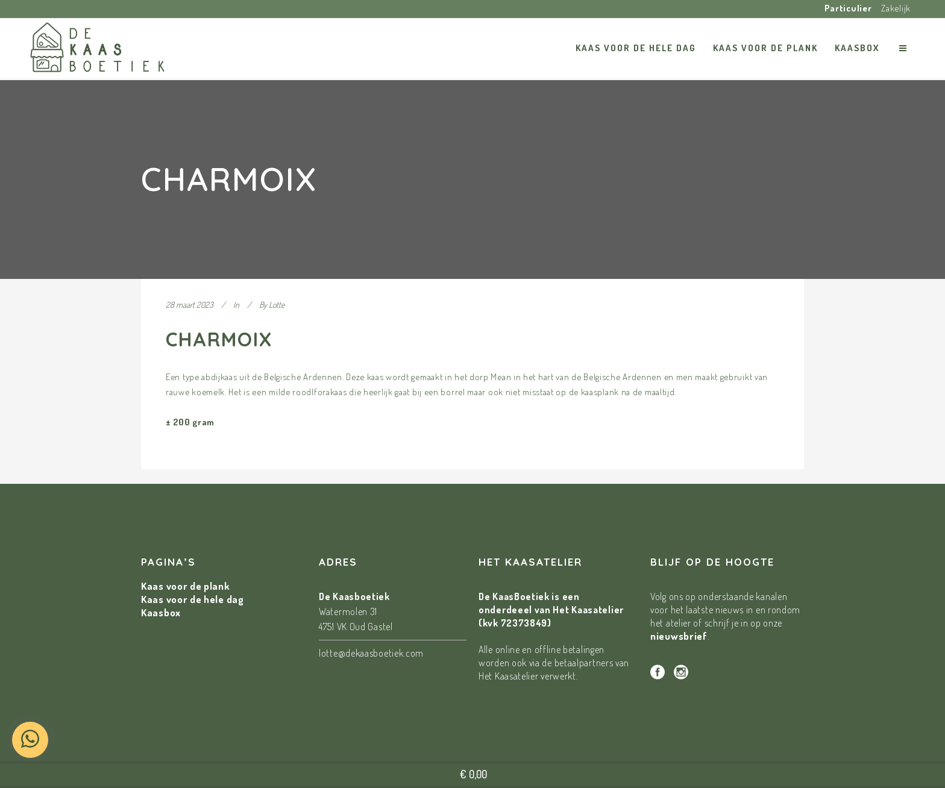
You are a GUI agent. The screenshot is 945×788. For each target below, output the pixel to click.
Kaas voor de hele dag (192, 599)
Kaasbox (161, 612)
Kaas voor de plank (185, 586)
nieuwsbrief (679, 636)
